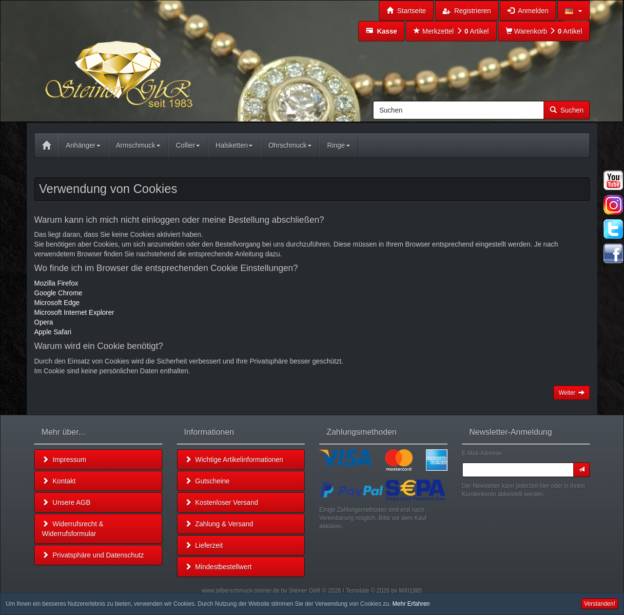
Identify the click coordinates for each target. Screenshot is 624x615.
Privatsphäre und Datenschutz (93, 555)
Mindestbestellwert (218, 567)
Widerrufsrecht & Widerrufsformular (72, 529)
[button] (573, 10)
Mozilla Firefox (56, 283)
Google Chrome (58, 293)
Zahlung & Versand (219, 524)
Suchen (567, 110)
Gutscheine (207, 481)
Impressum (64, 459)
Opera (43, 322)
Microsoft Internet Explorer (74, 312)
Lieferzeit (204, 545)
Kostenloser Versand (221, 502)
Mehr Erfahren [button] (411, 603)
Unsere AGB (66, 502)
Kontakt (59, 481)
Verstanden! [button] (599, 603)
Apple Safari (52, 332)
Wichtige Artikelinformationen (234, 459)
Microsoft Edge (56, 303)
